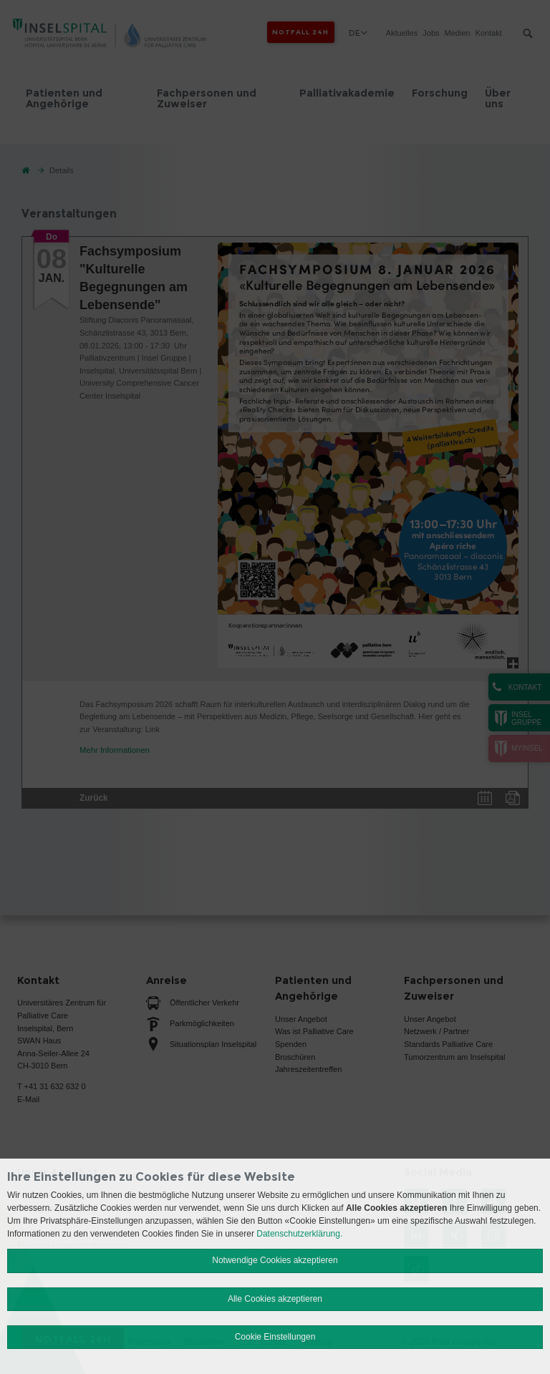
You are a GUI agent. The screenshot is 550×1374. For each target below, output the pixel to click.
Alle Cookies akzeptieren (275, 1299)
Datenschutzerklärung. (299, 1234)
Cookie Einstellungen (275, 1337)
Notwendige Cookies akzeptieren (274, 1260)
